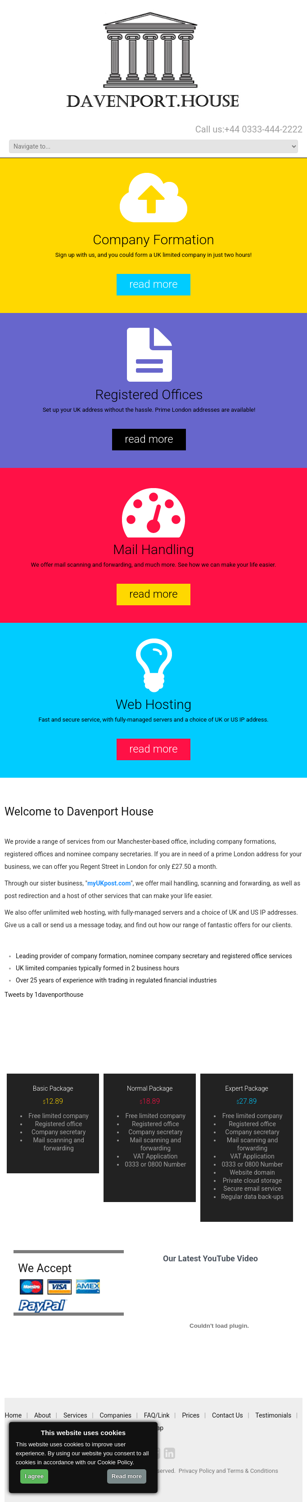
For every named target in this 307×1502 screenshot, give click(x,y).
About (42, 1415)
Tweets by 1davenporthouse (44, 994)
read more (153, 284)
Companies (115, 1415)
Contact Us (227, 1415)
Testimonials (273, 1415)
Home (13, 1415)
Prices (190, 1415)
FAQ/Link (157, 1415)
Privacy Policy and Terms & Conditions (228, 1470)
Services (75, 1415)
